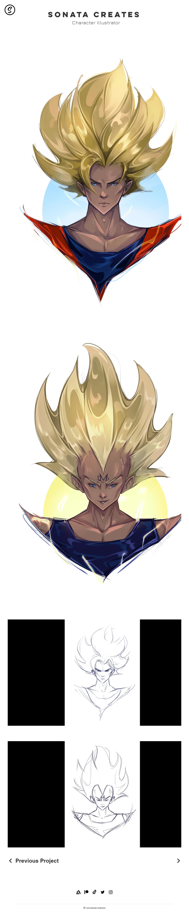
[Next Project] (178, 861)
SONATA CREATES (94, 14)
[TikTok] (94, 892)
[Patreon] (86, 892)
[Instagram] (110, 892)
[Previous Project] (33, 860)
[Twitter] (102, 892)
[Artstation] (78, 892)
